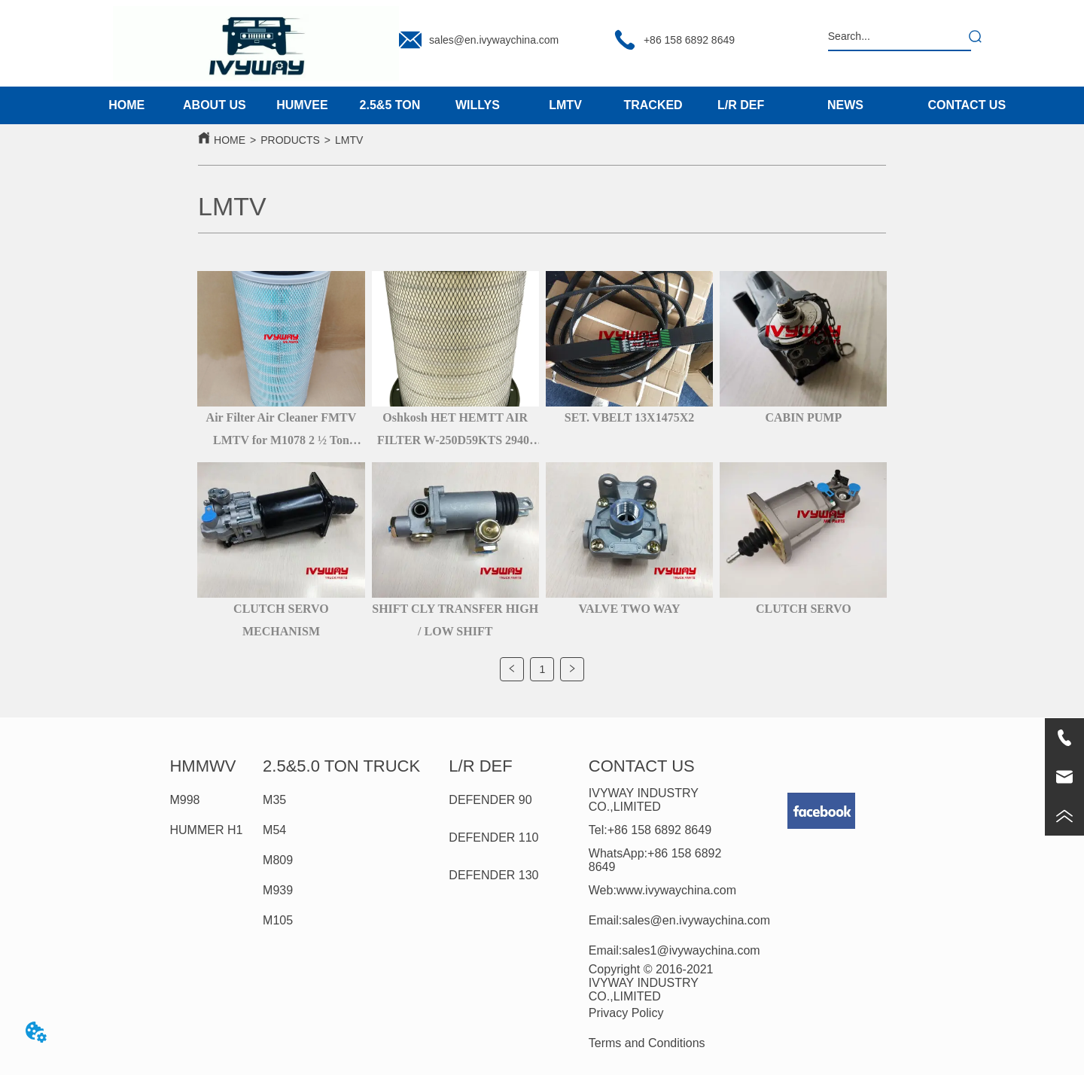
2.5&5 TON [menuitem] (390, 105)
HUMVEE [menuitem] (301, 105)
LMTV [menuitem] (565, 105)
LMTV (349, 140)
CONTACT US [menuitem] (966, 105)
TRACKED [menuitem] (652, 105)
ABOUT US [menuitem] (214, 105)
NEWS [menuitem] (845, 105)
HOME (229, 140)
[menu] (433, 105)
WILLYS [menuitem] (477, 105)
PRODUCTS (290, 140)
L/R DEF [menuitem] (740, 105)
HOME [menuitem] (126, 105)
